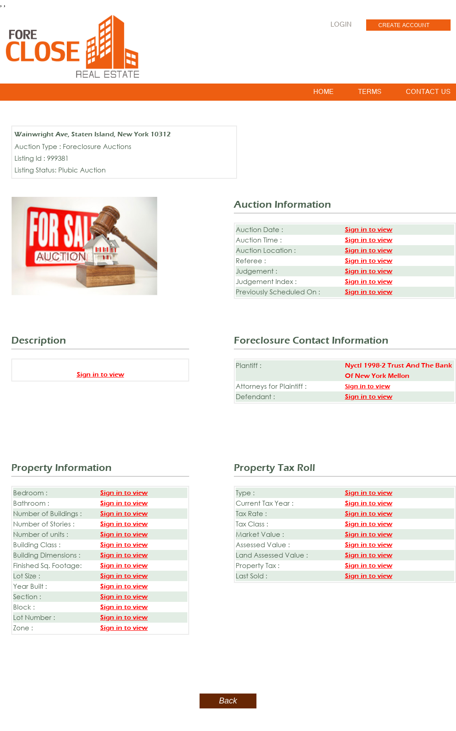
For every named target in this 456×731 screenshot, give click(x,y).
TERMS (370, 93)
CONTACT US (428, 93)
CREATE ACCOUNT (403, 26)
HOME (323, 93)
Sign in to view (368, 229)
